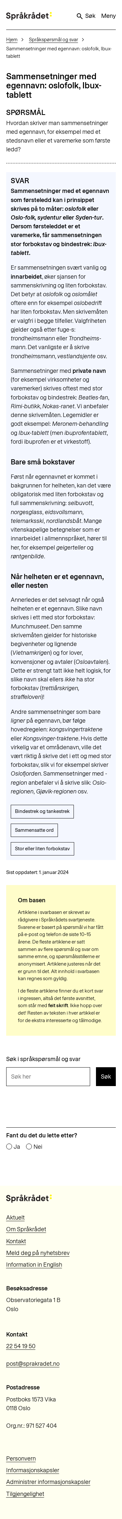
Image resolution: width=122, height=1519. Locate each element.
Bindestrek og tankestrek (42, 811)
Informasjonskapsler (32, 1470)
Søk (85, 16)
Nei (38, 1147)
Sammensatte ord (34, 830)
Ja (17, 1147)
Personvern (21, 1458)
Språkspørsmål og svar (53, 40)
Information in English (34, 1264)
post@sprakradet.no (33, 1363)
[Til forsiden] (29, 16)
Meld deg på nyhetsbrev (38, 1253)
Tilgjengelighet (25, 1494)
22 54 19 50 (20, 1346)
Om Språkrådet (26, 1229)
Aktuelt (15, 1217)
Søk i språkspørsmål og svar (43, 1059)
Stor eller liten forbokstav (42, 849)
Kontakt (16, 1241)
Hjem (12, 40)
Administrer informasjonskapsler (48, 1482)
